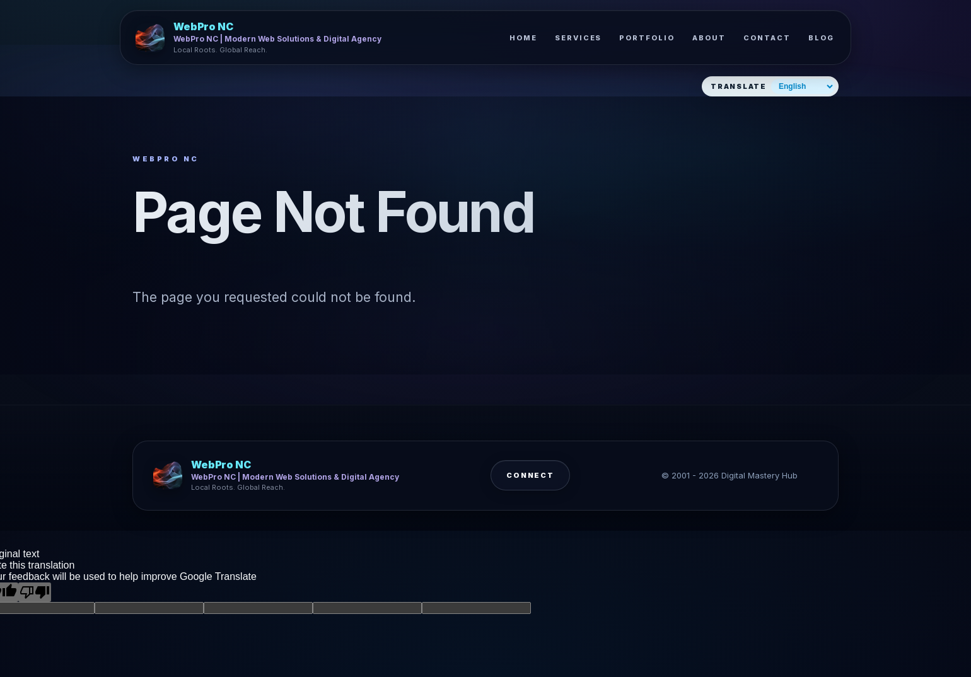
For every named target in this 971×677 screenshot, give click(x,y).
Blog (821, 37)
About (709, 37)
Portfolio (647, 37)
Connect (530, 480)
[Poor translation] (34, 592)
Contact (767, 37)
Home (523, 37)
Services (578, 37)
